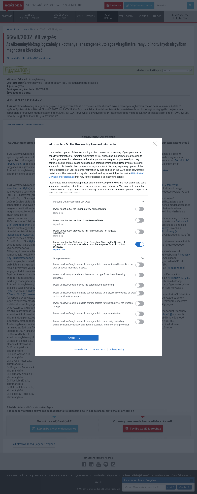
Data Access (98, 349)
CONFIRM (74, 338)
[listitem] (98, 201)
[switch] (139, 209)
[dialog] (98, 247)
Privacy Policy (117, 349)
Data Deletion (80, 349)
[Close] (156, 145)
